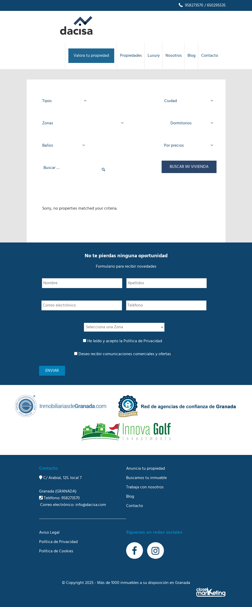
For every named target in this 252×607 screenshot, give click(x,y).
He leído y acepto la (126, 341)
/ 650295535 (214, 5)
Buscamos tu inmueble (146, 478)
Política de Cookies (56, 551)
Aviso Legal (49, 532)
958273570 (190, 5)
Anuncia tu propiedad (145, 468)
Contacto (134, 506)
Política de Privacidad (143, 341)
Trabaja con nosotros (145, 487)
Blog (130, 496)
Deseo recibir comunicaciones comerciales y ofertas (126, 354)
